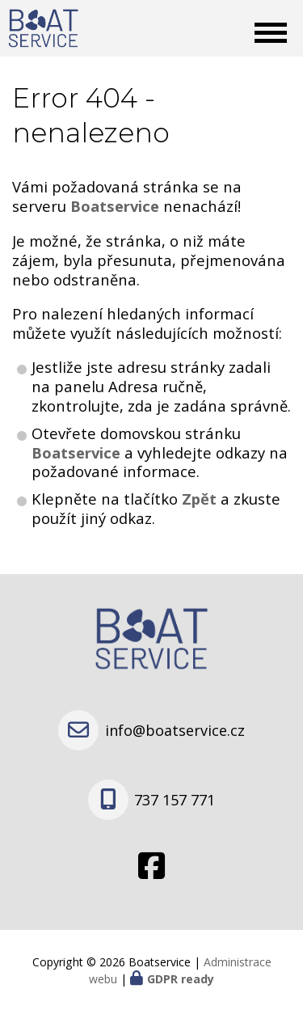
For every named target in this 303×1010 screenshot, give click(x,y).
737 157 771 (174, 799)
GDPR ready (180, 979)
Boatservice (78, 452)
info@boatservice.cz (175, 730)
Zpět (199, 498)
